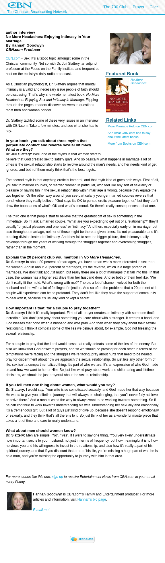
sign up (57, 477)
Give (154, 7)
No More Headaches (139, 81)
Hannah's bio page (91, 499)
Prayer (138, 7)
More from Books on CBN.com (129, 143)
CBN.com (13, 58)
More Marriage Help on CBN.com (131, 126)
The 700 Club (115, 7)
